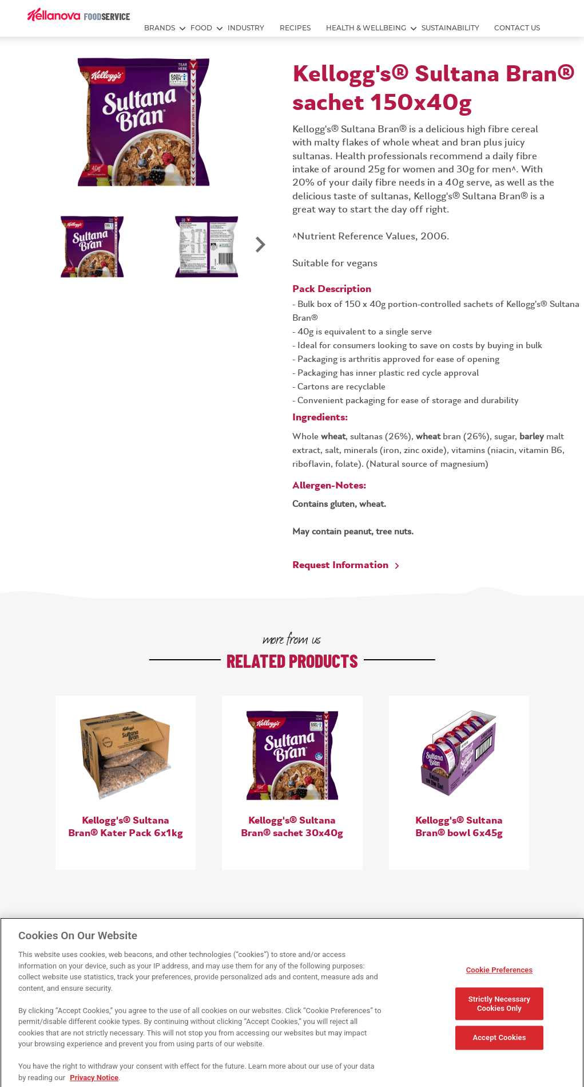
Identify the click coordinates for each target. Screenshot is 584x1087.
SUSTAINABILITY (450, 27)
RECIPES (295, 27)
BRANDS (159, 27)
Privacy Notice (94, 1081)
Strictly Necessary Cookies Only (499, 1008)
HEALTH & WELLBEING (366, 27)
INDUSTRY (246, 27)
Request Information (340, 565)
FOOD (201, 27)
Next (260, 251)
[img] (78, 14)
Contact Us (517, 27)
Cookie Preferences (499, 974)
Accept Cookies (499, 1042)
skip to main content (0, 0)
